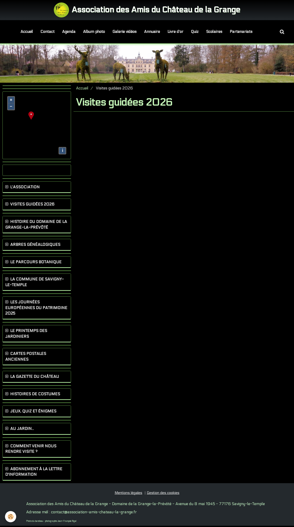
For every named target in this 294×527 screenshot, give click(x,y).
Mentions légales (128, 494)
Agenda (68, 31)
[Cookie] (10, 516)
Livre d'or (175, 31)
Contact (47, 31)
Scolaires (214, 31)
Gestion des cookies (163, 494)
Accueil (26, 31)
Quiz (195, 31)
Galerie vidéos (124, 31)
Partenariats (241, 31)
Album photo (94, 31)
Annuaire (152, 31)
